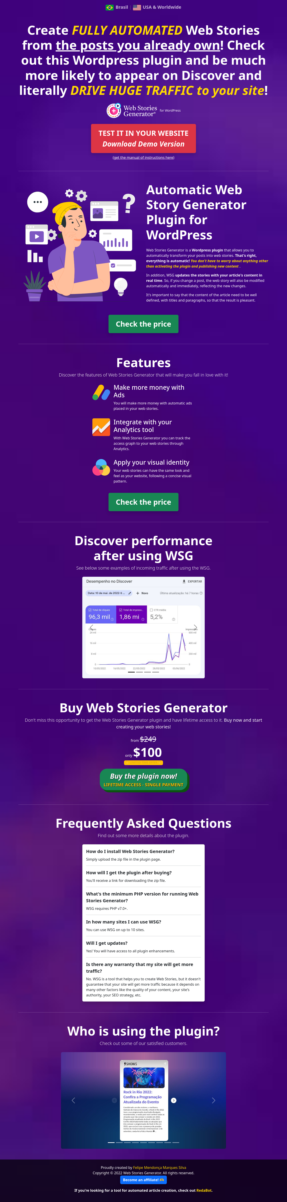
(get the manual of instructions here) (143, 157)
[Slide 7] (159, 1142)
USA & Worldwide (157, 7)
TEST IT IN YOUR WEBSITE (143, 138)
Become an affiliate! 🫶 (143, 1179)
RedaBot (203, 1190)
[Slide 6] (151, 1142)
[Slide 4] (155, 672)
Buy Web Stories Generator (143, 707)
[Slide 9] (175, 1142)
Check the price (143, 324)
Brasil (117, 7)
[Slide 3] (147, 672)
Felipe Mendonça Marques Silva (159, 1167)
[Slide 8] (167, 1142)
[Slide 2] (139, 672)
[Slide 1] (131, 672)
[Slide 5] (143, 1142)
